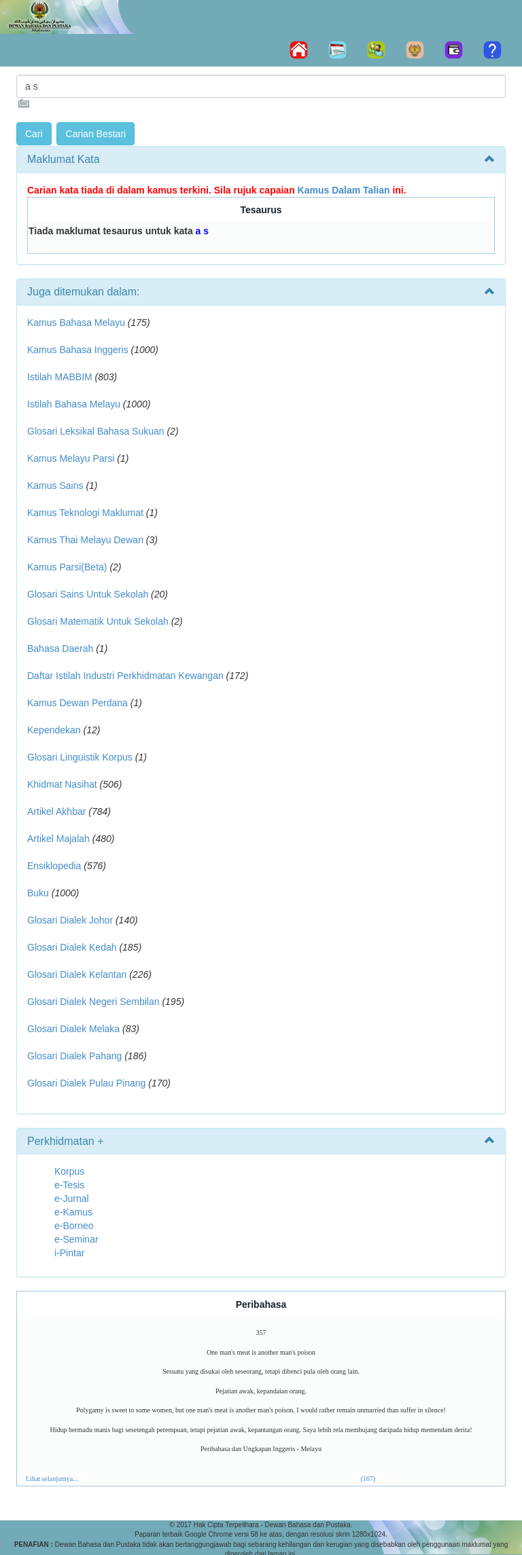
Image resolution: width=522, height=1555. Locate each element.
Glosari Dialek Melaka (73, 1028)
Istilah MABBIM (59, 376)
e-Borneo (74, 1225)
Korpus (69, 1171)
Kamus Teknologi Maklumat (85, 512)
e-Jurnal (71, 1198)
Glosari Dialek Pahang (74, 1055)
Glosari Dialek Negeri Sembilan (93, 1001)
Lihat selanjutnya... (52, 1478)
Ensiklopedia (54, 865)
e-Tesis (69, 1184)
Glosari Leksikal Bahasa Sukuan (95, 431)
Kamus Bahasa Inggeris (77, 349)
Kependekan (54, 730)
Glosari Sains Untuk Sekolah (87, 594)
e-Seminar (76, 1239)
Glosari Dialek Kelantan (76, 974)
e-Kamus (73, 1212)
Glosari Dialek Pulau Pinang (86, 1083)
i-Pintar (69, 1252)
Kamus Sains (55, 485)
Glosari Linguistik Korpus (80, 757)
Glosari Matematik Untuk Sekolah (98, 621)
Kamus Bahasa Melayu (77, 322)
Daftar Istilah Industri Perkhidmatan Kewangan (125, 675)
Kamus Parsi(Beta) (67, 567)
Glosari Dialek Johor (70, 920)
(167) (368, 1478)
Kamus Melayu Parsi (70, 458)
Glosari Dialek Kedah (72, 947)
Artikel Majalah (58, 838)
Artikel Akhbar (56, 811)
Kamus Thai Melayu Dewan (85, 539)
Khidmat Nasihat (62, 784)
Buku (38, 893)
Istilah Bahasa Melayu (73, 404)
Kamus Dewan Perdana (77, 702)
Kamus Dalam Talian (344, 190)
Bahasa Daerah (60, 648)
